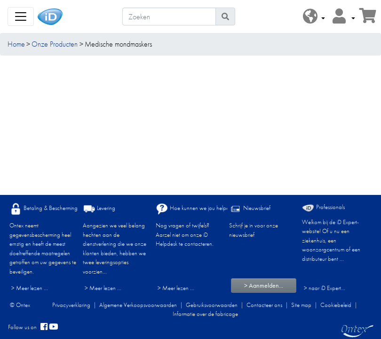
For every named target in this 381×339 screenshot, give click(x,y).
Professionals (323, 207)
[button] (314, 17)
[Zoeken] (169, 16)
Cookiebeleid (335, 305)
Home (16, 44)
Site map (301, 305)
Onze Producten (55, 44)
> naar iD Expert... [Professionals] (324, 288)
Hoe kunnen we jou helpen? (195, 208)
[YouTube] (53, 327)
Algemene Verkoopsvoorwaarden (138, 305)
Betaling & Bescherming (43, 208)
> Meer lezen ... (29, 288)
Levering (99, 208)
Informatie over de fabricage (205, 314)
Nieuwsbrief (249, 208)
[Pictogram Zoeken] (225, 16)
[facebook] (44, 327)
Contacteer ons (264, 305)
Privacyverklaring (71, 305)
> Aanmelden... (263, 285)
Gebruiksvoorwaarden (212, 305)
